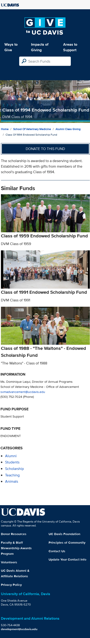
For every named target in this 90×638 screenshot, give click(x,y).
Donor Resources (13, 534)
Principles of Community (67, 542)
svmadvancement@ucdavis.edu (22, 391)
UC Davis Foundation (64, 534)
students (12, 462)
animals (11, 481)
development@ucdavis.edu (19, 629)
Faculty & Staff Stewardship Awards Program (16, 548)
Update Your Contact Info (67, 559)
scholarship (14, 468)
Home (5, 129)
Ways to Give (11, 47)
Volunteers (9, 562)
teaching (12, 475)
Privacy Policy (11, 584)
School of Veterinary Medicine (32, 129)
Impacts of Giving (39, 47)
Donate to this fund (45, 148)
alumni (11, 456)
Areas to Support (70, 47)
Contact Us (57, 551)
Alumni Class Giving (68, 129)
